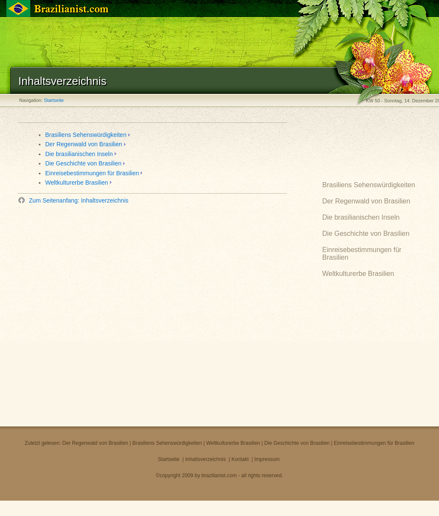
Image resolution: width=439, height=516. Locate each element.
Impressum (267, 459)
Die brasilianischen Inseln (79, 154)
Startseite (54, 100)
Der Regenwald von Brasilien (83, 144)
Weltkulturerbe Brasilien (76, 182)
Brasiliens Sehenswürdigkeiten (86, 134)
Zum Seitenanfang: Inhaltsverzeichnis (77, 200)
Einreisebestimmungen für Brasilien (92, 173)
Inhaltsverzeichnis (205, 459)
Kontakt (240, 459)
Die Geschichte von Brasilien (83, 163)
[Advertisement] (96, 313)
